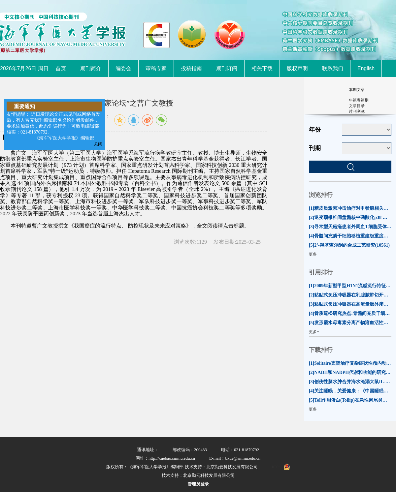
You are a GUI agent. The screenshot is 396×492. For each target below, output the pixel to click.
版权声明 (297, 68)
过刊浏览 (357, 111)
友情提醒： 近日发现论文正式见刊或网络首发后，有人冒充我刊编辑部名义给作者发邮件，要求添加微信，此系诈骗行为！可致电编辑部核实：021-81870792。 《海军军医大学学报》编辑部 (53, 126)
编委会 (123, 68)
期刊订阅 (226, 68)
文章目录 (357, 106)
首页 (60, 68)
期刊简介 (90, 68)
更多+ (314, 254)
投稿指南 (191, 68)
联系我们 (332, 68)
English (366, 68)
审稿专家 (156, 68)
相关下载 (262, 68)
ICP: (276, 466)
